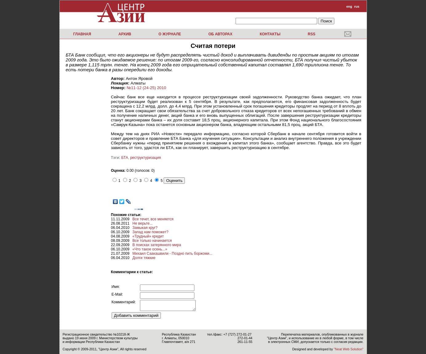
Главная (82, 34)
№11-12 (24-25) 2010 (146, 87)
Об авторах (220, 34)
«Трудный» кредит (148, 236)
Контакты (270, 34)
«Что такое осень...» (150, 249)
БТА (124, 157)
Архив (124, 34)
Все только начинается (152, 240)
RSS (311, 34)
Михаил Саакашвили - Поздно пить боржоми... (173, 253)
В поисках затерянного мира (157, 245)
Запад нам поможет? (151, 232)
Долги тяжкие (144, 258)
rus (357, 6)
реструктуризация (145, 157)
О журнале (169, 34)
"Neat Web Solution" (348, 349)
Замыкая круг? (145, 228)
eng (349, 6)
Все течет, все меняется (153, 219)
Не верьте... (143, 223)
